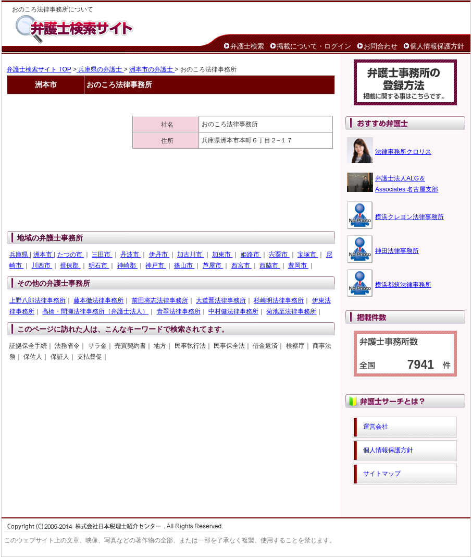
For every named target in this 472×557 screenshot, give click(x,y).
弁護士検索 (247, 46)
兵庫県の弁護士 (100, 69)
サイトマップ (382, 473)
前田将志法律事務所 (160, 300)
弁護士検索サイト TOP (39, 69)
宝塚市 (307, 254)
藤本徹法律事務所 (98, 300)
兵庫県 (19, 254)
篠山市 (184, 265)
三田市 (102, 254)
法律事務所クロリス (403, 151)
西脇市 (269, 265)
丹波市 (130, 254)
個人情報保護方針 (437, 46)
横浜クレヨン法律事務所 (409, 217)
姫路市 (251, 254)
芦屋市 (213, 265)
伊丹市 (159, 254)
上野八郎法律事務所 (37, 300)
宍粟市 (279, 254)
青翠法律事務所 (179, 311)
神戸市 (155, 265)
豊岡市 (298, 265)
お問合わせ (381, 46)
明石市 (99, 265)
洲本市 (43, 254)
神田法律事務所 (397, 251)
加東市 (222, 254)
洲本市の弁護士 (152, 69)
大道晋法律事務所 (221, 300)
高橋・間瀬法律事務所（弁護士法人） (95, 311)
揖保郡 (70, 265)
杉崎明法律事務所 (279, 300)
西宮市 (241, 265)
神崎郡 (127, 265)
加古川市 (190, 254)
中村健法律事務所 (233, 311)
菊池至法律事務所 (291, 311)
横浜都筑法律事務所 (403, 284)
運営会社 (375, 426)
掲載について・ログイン (314, 46)
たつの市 (70, 254)
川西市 (42, 265)
